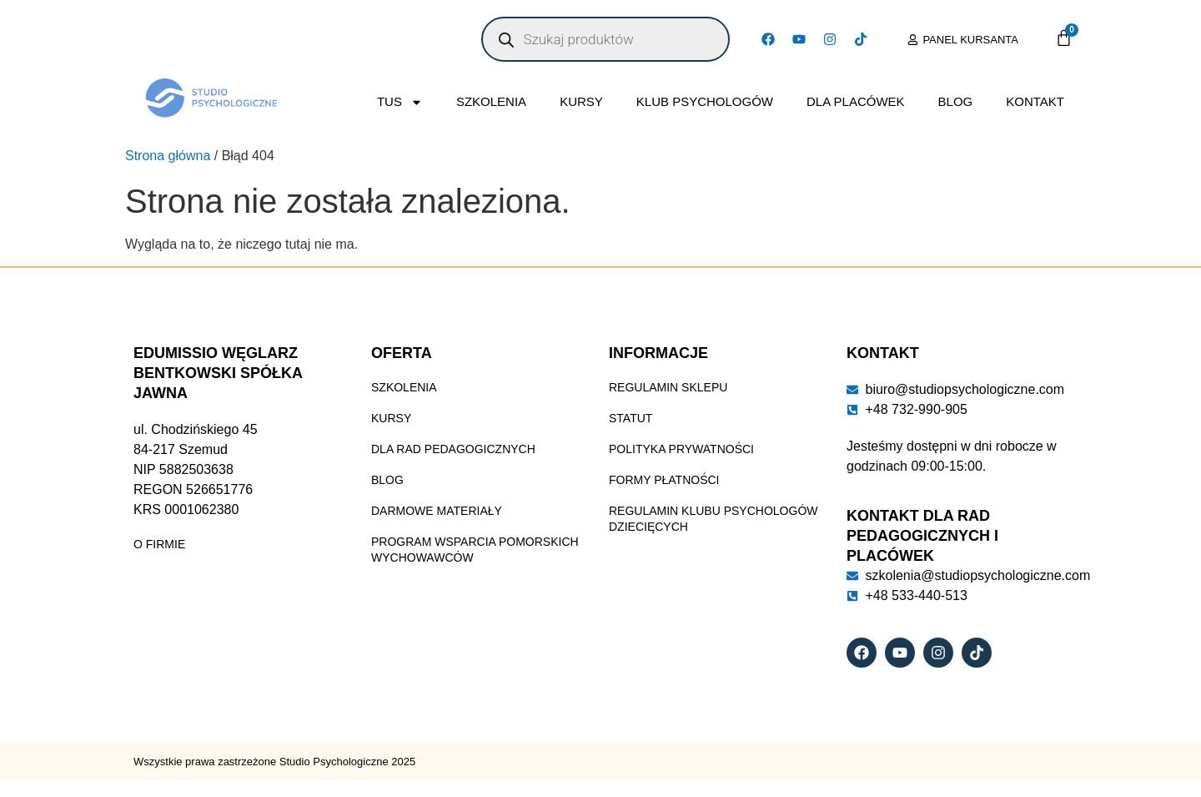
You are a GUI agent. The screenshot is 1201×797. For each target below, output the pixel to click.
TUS (400, 102)
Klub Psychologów (704, 101)
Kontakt (1035, 101)
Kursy (581, 101)
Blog (955, 101)
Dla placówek (856, 101)
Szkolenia (491, 101)
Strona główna (167, 156)
